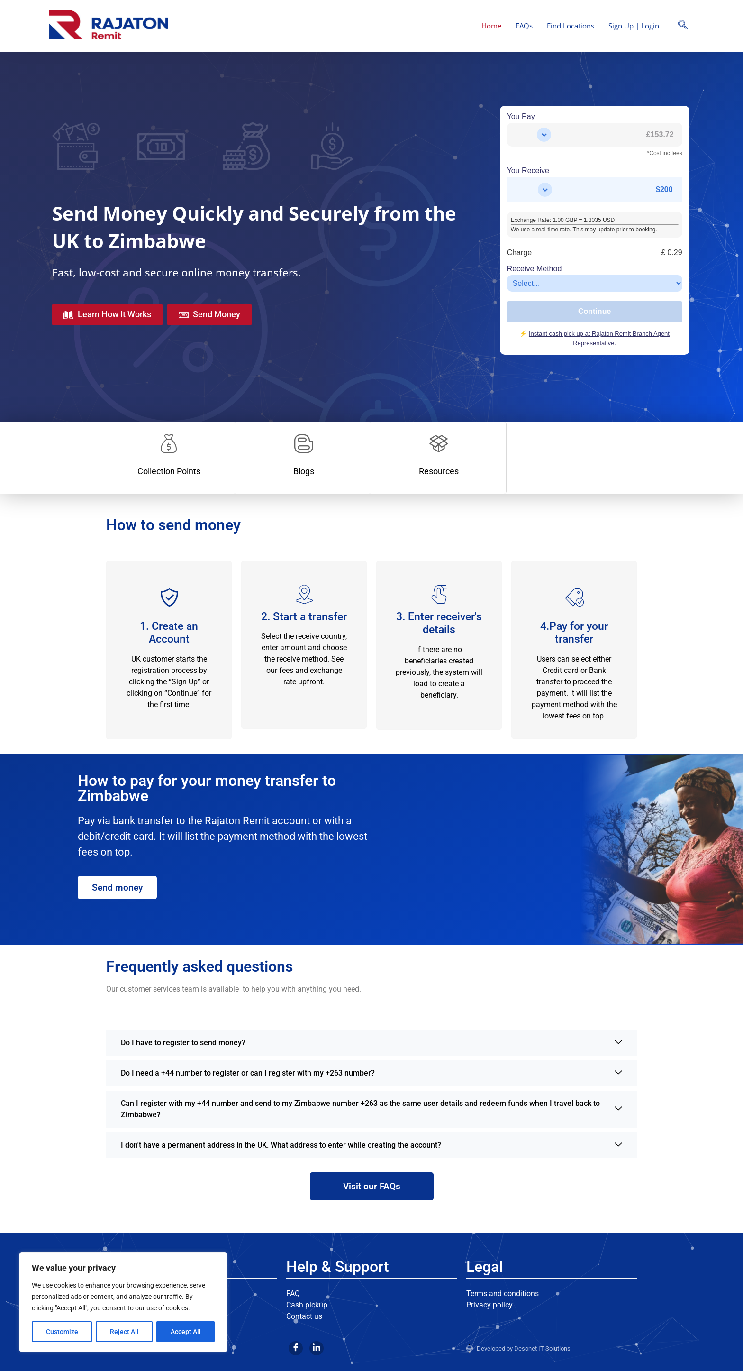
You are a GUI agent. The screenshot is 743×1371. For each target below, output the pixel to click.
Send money (117, 887)
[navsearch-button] (682, 25)
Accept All (186, 1331)
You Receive (528, 171)
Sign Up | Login (633, 25)
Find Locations (570, 25)
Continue (594, 311)
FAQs (524, 25)
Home (491, 25)
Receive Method (534, 269)
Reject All (124, 1331)
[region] (123, 1302)
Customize (62, 1331)
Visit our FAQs (371, 1186)
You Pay (521, 116)
